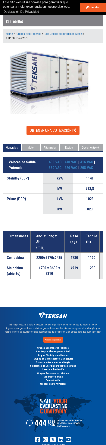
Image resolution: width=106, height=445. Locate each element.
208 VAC (86, 167)
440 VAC (71, 162)
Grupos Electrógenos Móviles (53, 355)
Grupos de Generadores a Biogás (53, 362)
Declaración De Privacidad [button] (21, 11)
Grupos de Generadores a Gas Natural (53, 358)
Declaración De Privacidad (53, 383)
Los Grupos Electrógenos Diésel (53, 351)
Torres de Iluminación (53, 369)
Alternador (50, 147)
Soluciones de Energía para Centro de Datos (53, 365)
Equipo (69, 147)
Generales (12, 147)
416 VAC (87, 162)
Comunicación (53, 380)
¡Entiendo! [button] (92, 7)
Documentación (91, 147)
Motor (31, 147)
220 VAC (71, 167)
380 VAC (55, 167)
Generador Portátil (53, 376)
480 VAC (55, 162)
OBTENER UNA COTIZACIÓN (53, 130)
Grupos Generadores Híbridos (53, 347)
